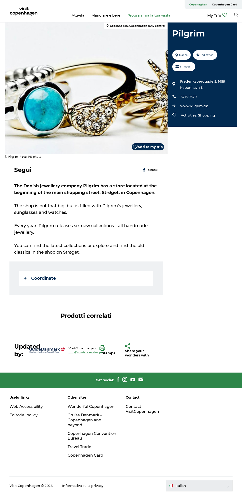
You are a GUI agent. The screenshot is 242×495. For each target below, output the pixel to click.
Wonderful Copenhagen (91, 406)
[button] (108, 350)
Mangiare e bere (105, 15)
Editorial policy (23, 415)
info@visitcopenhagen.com (90, 352)
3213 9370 (189, 97)
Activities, (189, 115)
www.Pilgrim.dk (194, 106)
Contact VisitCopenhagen (142, 409)
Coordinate (40, 278)
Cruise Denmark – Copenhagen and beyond (85, 420)
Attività (78, 15)
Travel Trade (79, 447)
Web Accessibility (26, 406)
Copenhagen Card (224, 4)
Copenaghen (198, 4)
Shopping (206, 115)
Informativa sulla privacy (83, 486)
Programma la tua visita (148, 15)
